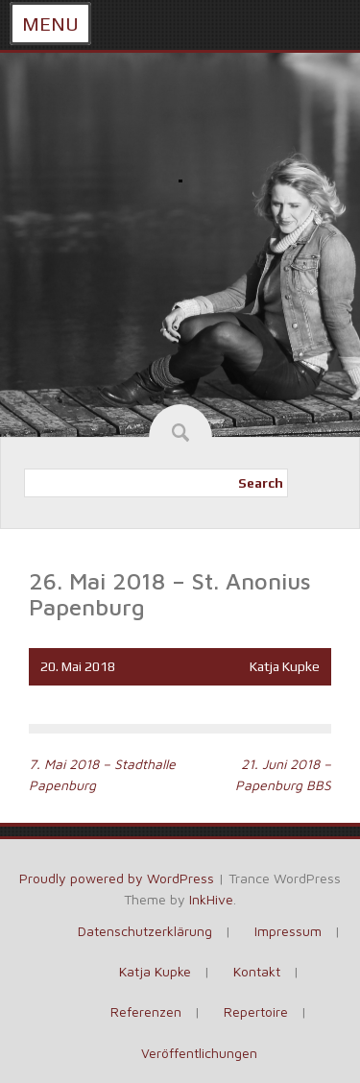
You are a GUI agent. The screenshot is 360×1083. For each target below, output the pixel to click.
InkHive (211, 899)
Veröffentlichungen (199, 1053)
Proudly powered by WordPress (116, 878)
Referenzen (145, 1011)
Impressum (288, 931)
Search (260, 483)
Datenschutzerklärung (145, 931)
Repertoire (256, 1011)
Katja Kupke (285, 666)
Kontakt (256, 971)
